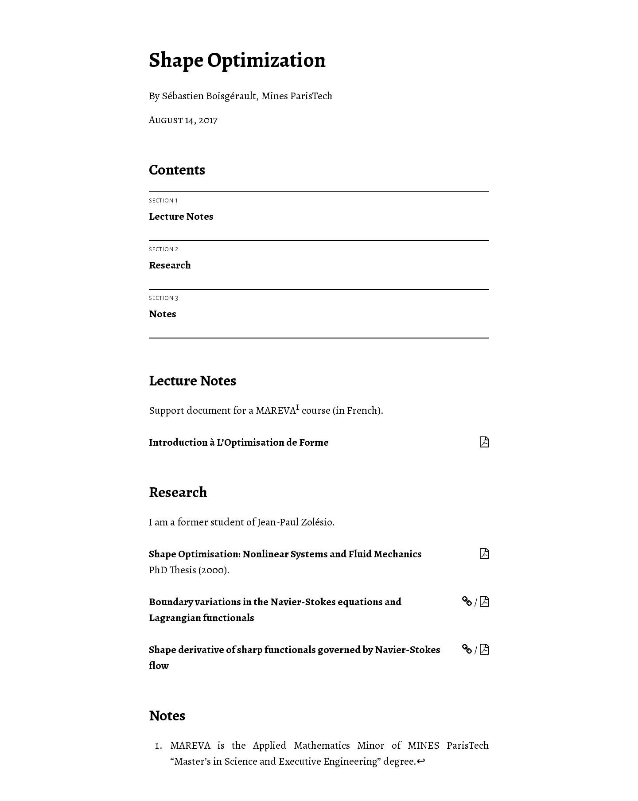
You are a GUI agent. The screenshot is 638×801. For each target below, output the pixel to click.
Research (170, 265)
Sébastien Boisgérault (209, 96)
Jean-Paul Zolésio (294, 522)
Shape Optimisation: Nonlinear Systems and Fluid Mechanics (285, 554)
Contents (177, 169)
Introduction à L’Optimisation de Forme (239, 442)
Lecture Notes (181, 216)
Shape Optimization (237, 59)
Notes (162, 314)
